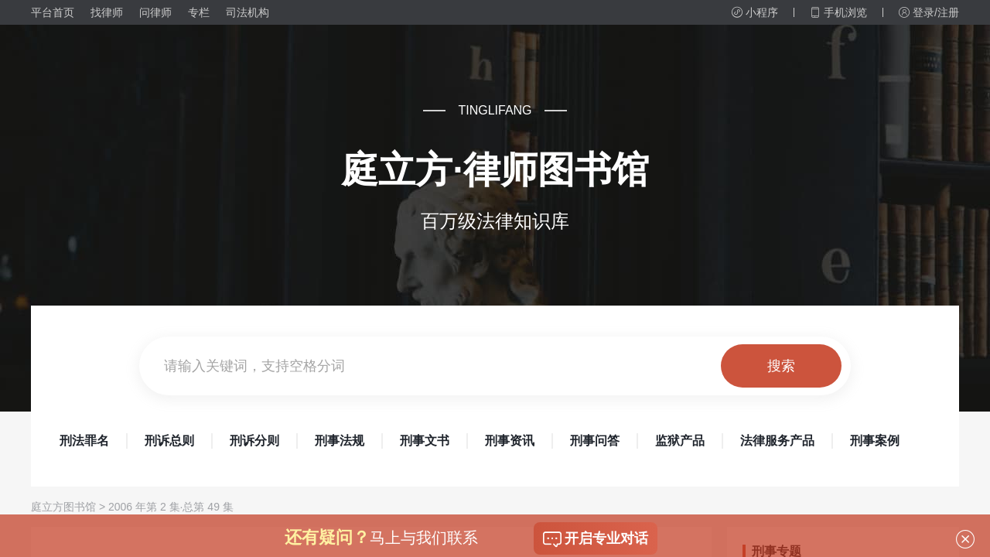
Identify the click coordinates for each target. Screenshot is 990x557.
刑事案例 (875, 440)
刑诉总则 (169, 440)
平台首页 (52, 12)
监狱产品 (680, 440)
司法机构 (247, 12)
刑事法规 (339, 440)
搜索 (781, 366)
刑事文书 (424, 440)
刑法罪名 (84, 440)
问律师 (155, 12)
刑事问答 (595, 440)
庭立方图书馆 (63, 507)
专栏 (199, 12)
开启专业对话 (595, 539)
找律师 (106, 12)
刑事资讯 (509, 440)
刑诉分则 (254, 440)
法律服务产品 (777, 440)
